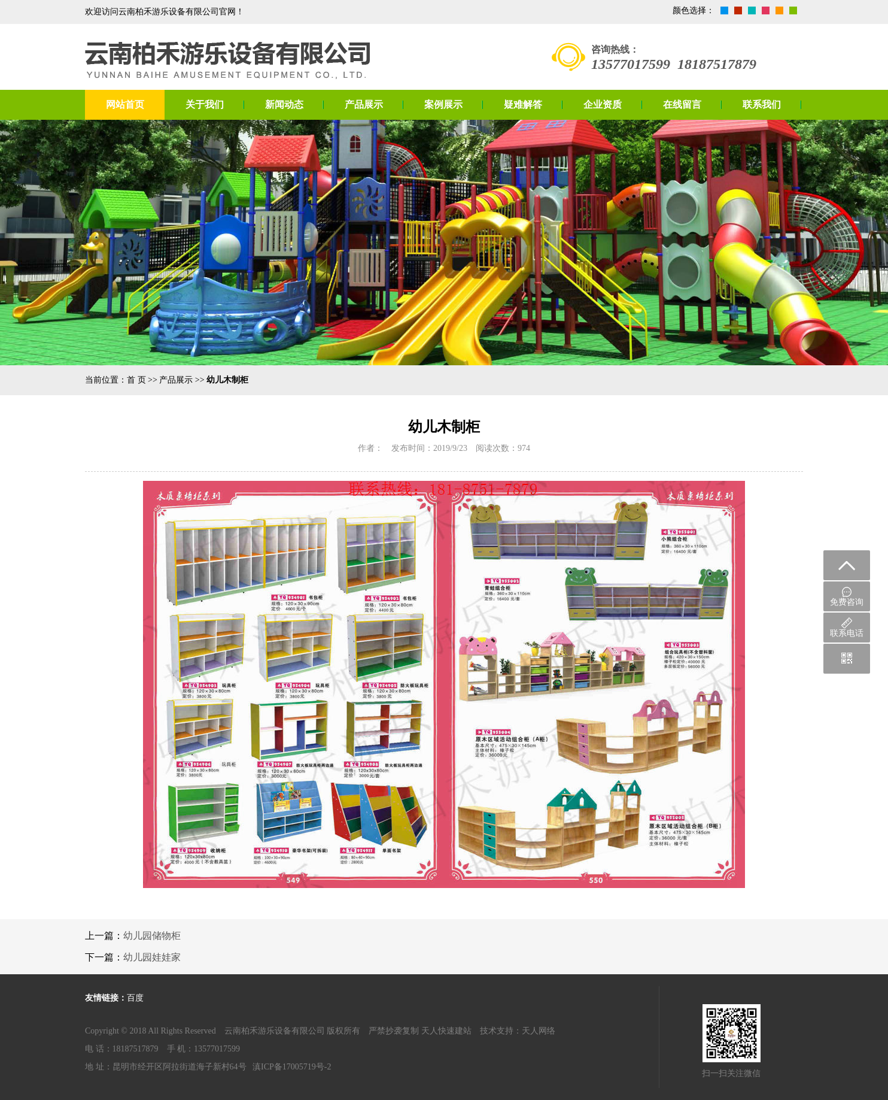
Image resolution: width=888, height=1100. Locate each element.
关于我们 (204, 104)
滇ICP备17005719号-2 (292, 1066)
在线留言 (682, 104)
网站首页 (125, 104)
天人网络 (538, 1030)
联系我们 (762, 104)
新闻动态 (284, 104)
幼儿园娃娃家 (152, 957)
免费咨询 (846, 597)
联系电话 (846, 627)
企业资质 (602, 104)
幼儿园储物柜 (152, 936)
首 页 (136, 379)
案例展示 (443, 104)
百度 (135, 997)
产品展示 (364, 104)
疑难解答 (523, 104)
